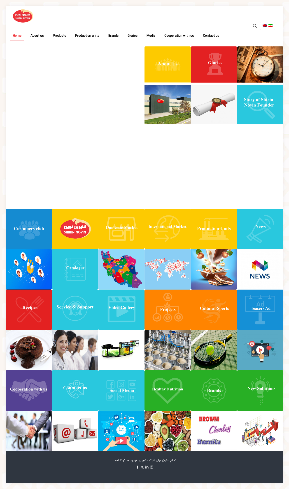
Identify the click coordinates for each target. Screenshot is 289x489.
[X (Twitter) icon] (142, 467)
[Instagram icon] (151, 467)
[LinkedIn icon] (147, 467)
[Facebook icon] (137, 467)
